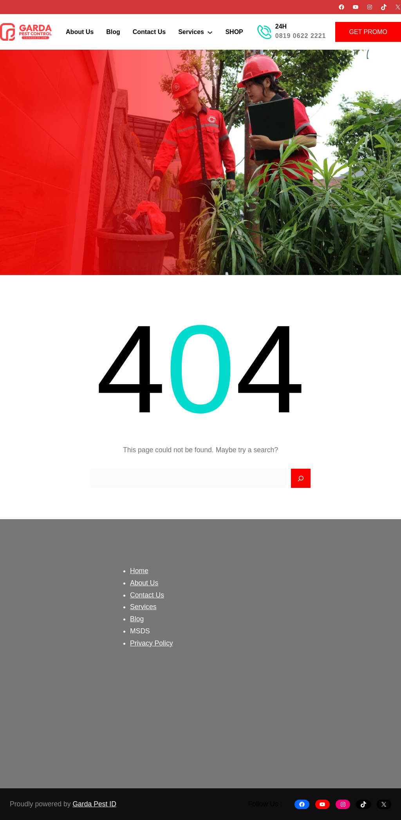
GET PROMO (368, 32)
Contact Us (147, 595)
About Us (144, 583)
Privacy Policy (151, 643)
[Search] (301, 478)
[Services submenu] (210, 31)
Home (139, 571)
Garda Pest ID (94, 804)
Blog (137, 619)
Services (143, 607)
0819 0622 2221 (300, 35)
